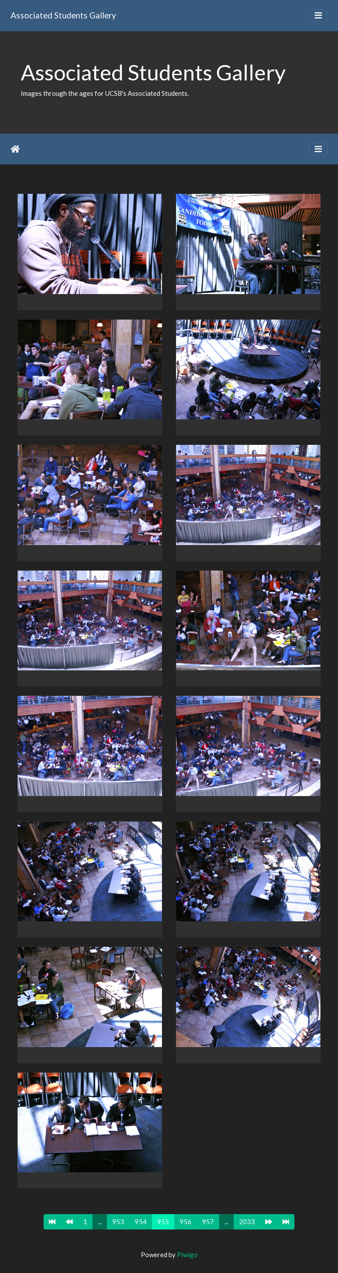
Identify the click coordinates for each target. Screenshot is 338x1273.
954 (141, 1222)
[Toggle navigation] (318, 15)
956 (185, 1222)
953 (118, 1222)
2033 (247, 1222)
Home (15, 149)
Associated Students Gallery (63, 15)
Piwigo (187, 1254)
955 (163, 1222)
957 (208, 1222)
